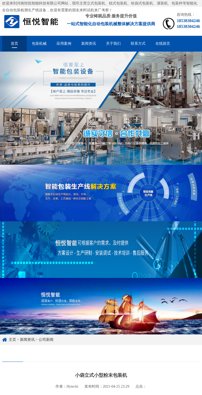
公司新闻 (46, 340)
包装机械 (39, 44)
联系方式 (138, 44)
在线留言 (162, 44)
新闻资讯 (88, 44)
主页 (12, 340)
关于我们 (113, 44)
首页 (14, 44)
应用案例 (64, 44)
